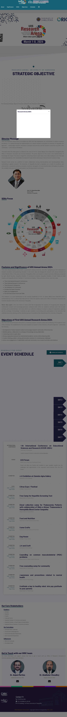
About (2, 7)
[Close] (48, 111)
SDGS (17, 7)
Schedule (32, 7)
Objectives (25, 7)
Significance (10, 7)
